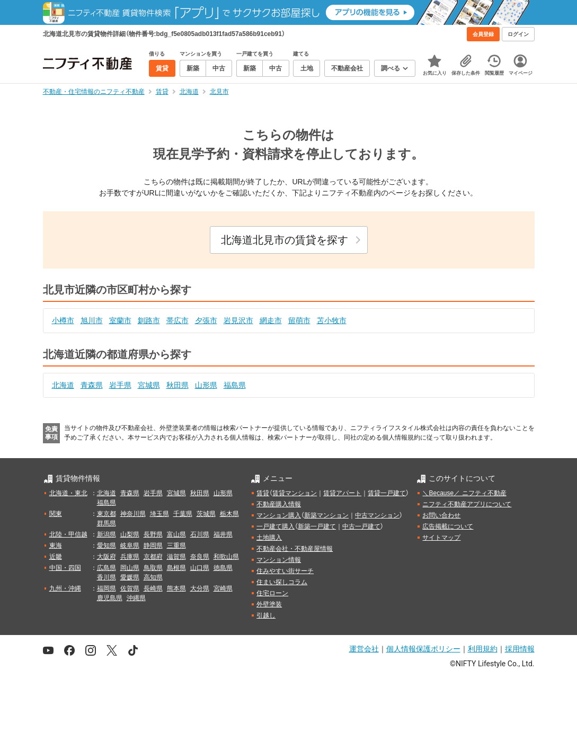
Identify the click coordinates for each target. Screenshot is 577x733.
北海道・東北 (68, 493)
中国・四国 (65, 567)
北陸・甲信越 (68, 534)
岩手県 (120, 385)
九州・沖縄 (65, 588)
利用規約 (483, 649)
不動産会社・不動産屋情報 (294, 548)
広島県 (106, 567)
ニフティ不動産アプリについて (466, 504)
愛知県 (106, 545)
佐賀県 (129, 588)
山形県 (206, 385)
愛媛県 (129, 577)
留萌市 (299, 320)
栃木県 (229, 513)
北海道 (63, 385)
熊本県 (176, 588)
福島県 (235, 385)
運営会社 (364, 649)
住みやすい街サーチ (285, 571)
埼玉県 (159, 513)
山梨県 (129, 534)
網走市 (271, 320)
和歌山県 (226, 556)
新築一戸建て (317, 526)
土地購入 (269, 537)
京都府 (153, 556)
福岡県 (106, 588)
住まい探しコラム (281, 582)
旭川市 (92, 320)
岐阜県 (129, 545)
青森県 (92, 385)
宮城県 (149, 385)
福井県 (223, 534)
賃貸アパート (342, 493)
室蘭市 (120, 320)
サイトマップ (441, 537)
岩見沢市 (238, 320)
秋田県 (177, 385)
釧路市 (149, 320)
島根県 (176, 567)
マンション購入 (278, 515)
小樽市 (63, 320)
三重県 (176, 545)
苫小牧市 (332, 320)
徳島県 (223, 567)
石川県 (199, 534)
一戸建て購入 (275, 526)
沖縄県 (136, 598)
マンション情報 (278, 560)
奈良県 (199, 556)
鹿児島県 (109, 598)
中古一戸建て (361, 526)
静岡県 (153, 545)
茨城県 (206, 513)
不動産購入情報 (278, 504)
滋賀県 (176, 556)
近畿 (55, 556)
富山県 (176, 534)
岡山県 (129, 567)
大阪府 (106, 556)
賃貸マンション (294, 493)
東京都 (106, 513)
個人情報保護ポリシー (423, 649)
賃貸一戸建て (387, 493)
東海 (55, 545)
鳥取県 (153, 567)
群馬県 (106, 523)
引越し (266, 615)
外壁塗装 (269, 604)
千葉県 (182, 513)
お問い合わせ (441, 515)
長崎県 (153, 588)
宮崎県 (223, 588)
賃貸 (262, 493)
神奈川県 (133, 513)
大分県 (199, 588)
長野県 (153, 534)
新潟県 (106, 534)
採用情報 (520, 649)
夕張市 (206, 320)
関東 (55, 513)
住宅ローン (272, 593)
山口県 (199, 567)
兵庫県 (129, 556)
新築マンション (326, 515)
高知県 (153, 577)
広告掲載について (447, 526)
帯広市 (177, 320)
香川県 (106, 577)
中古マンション (377, 515)
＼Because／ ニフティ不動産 (464, 493)
